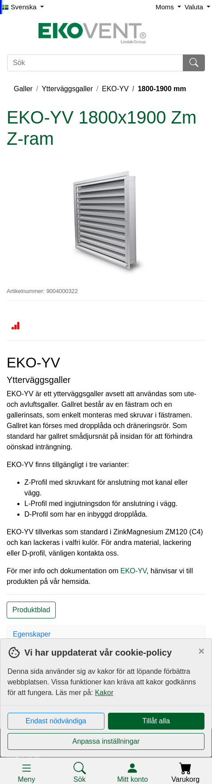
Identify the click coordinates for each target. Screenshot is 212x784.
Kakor (104, 692)
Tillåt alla (156, 721)
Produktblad (31, 610)
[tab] (106, 634)
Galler (23, 89)
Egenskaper (31, 634)
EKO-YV (115, 89)
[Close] (201, 651)
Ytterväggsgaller (67, 89)
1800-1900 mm (162, 89)
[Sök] (95, 62)
